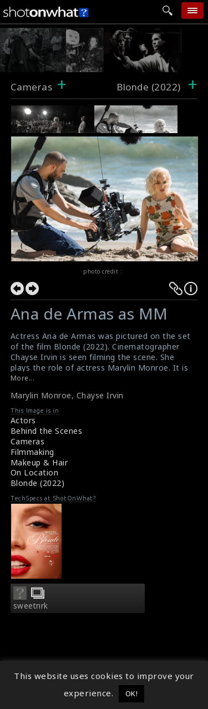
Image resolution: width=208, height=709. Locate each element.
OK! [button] (131, 693)
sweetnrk (30, 606)
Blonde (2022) (38, 483)
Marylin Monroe (41, 395)
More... (23, 378)
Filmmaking (32, 452)
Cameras (32, 86)
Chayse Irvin (100, 395)
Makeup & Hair (39, 462)
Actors (23, 420)
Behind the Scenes (47, 431)
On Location (35, 472)
